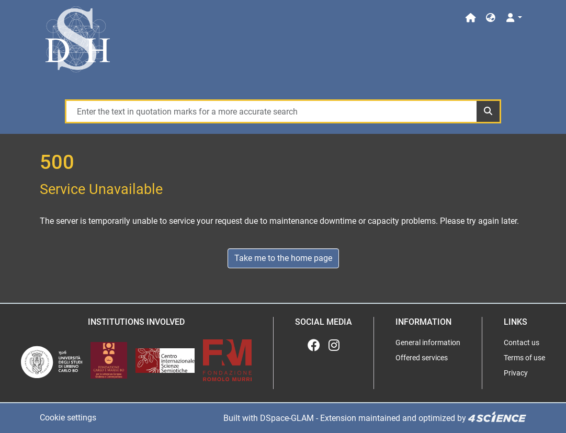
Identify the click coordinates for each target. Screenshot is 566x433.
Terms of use (524, 358)
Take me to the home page (283, 258)
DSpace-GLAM (287, 418)
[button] (491, 18)
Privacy (516, 373)
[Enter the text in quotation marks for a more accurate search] (271, 111)
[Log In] (513, 18)
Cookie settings (68, 418)
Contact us (521, 342)
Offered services (421, 358)
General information (427, 342)
